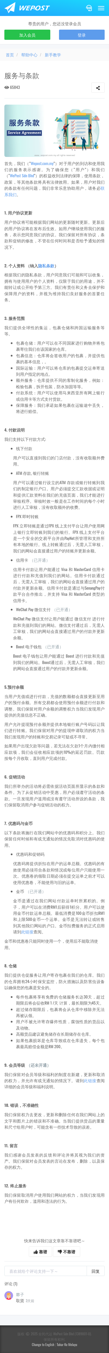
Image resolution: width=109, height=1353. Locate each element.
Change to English (43, 1344)
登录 (82, 35)
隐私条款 (46, 265)
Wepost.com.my (42, 163)
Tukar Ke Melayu (67, 1344)
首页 (10, 54)
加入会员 (27, 35)
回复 (96, 1271)
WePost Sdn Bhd (22, 175)
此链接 (27, 931)
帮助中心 (29, 54)
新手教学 (53, 54)
